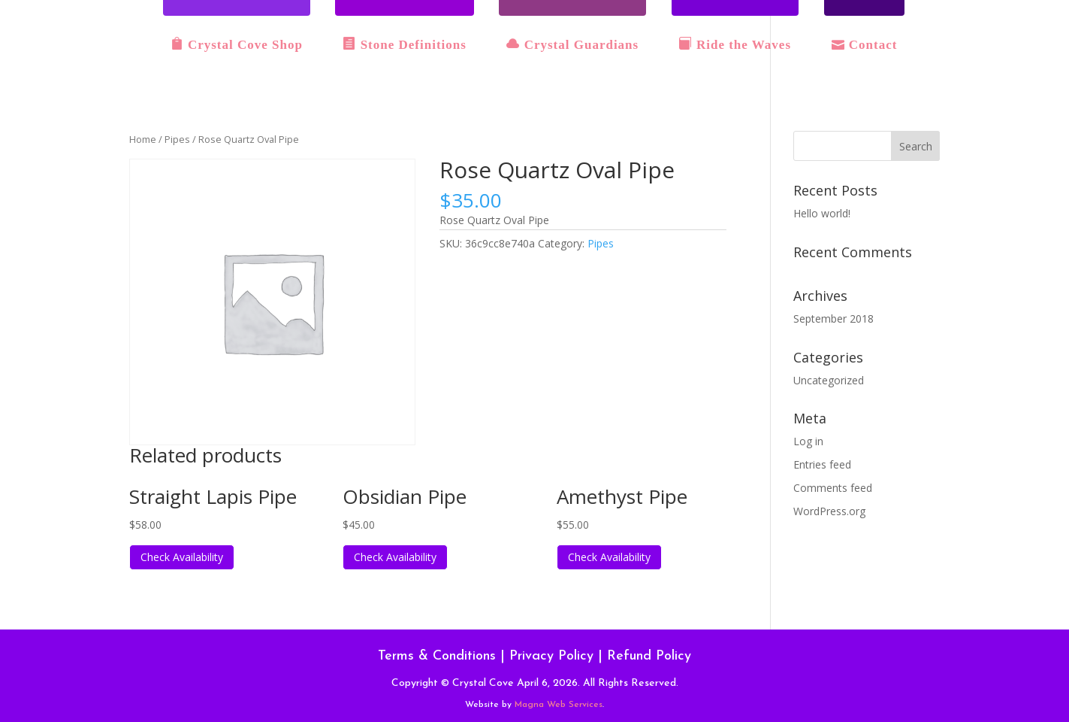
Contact (865, 44)
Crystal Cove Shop (237, 44)
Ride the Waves (735, 44)
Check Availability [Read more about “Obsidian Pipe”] (395, 557)
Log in (808, 441)
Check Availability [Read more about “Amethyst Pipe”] (609, 557)
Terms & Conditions (437, 656)
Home (142, 139)
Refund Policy (649, 656)
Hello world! (821, 213)
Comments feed (832, 488)
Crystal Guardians (572, 44)
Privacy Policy (551, 656)
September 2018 (833, 318)
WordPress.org (829, 511)
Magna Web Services (558, 704)
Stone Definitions (404, 44)
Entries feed (822, 464)
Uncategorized (828, 380)
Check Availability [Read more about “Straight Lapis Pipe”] (181, 557)
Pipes (177, 139)
